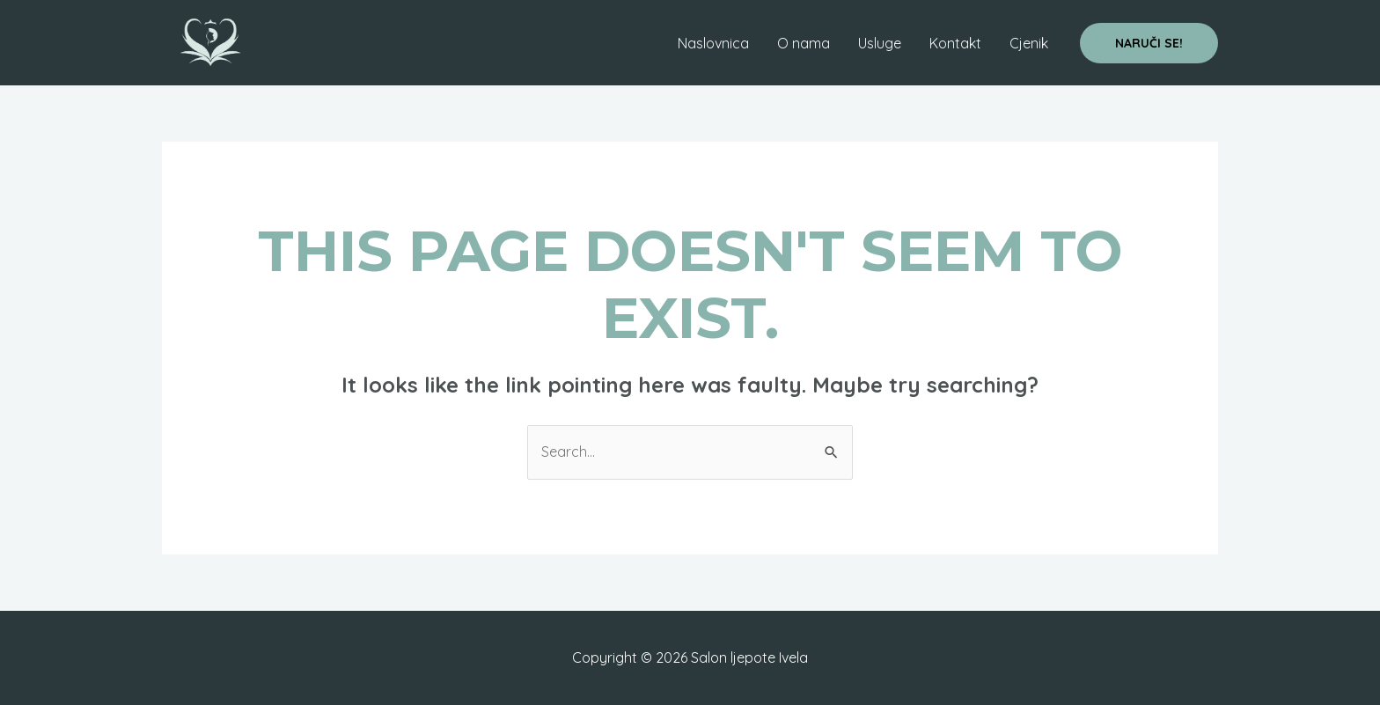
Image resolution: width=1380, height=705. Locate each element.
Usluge (879, 43)
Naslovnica (713, 43)
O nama (803, 43)
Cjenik (1028, 43)
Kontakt (955, 43)
